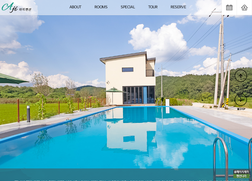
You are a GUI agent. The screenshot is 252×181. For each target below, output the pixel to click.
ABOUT (75, 7)
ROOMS (100, 7)
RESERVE (178, 7)
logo (17, 7)
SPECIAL (128, 7)
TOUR (152, 7)
